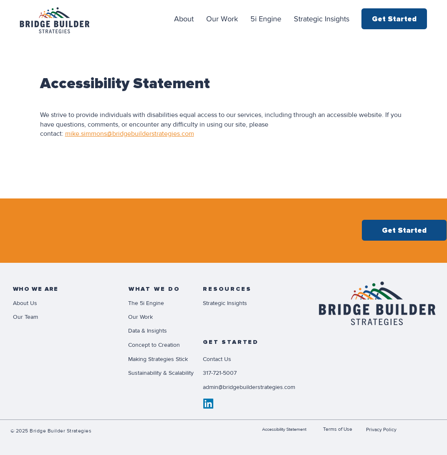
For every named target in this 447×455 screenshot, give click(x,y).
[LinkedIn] (208, 404)
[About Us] (42, 303)
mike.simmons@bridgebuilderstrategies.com (129, 134)
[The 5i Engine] (157, 303)
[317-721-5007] (232, 373)
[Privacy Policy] (384, 429)
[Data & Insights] (157, 330)
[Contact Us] (232, 359)
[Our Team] (42, 317)
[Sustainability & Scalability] (166, 373)
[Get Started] (394, 18)
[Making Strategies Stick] (161, 359)
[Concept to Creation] (161, 345)
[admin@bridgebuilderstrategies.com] (268, 387)
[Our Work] (157, 317)
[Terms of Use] (341, 429)
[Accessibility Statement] (290, 429)
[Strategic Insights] (232, 303)
